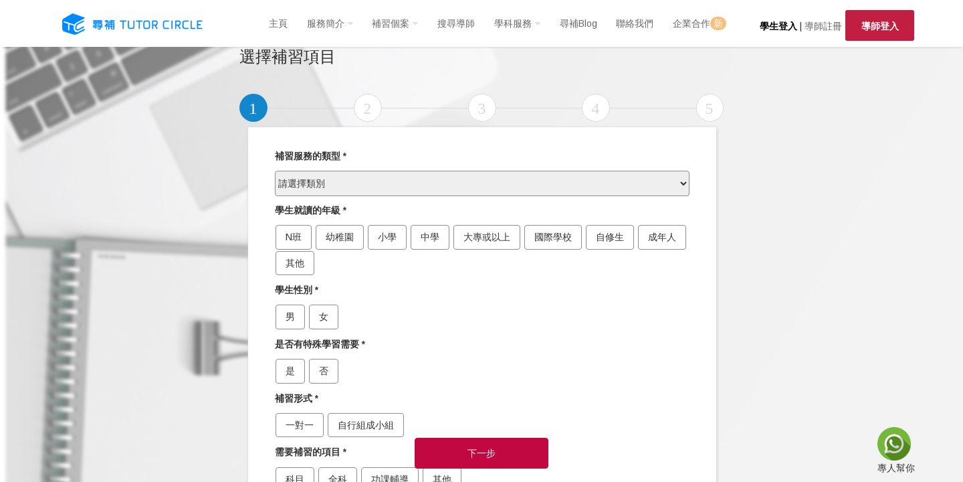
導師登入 (880, 26)
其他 (295, 263)
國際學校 (553, 237)
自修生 (610, 237)
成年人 (662, 237)
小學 (387, 237)
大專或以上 (486, 237)
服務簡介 (325, 23)
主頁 (278, 23)
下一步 (481, 453)
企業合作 (699, 23)
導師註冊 (823, 26)
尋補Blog (578, 23)
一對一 (300, 425)
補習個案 (390, 23)
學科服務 (513, 23)
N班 (294, 237)
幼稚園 (340, 237)
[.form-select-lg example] (482, 183)
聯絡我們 (634, 23)
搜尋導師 (456, 23)
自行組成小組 (366, 425)
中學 (430, 237)
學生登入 (778, 26)
